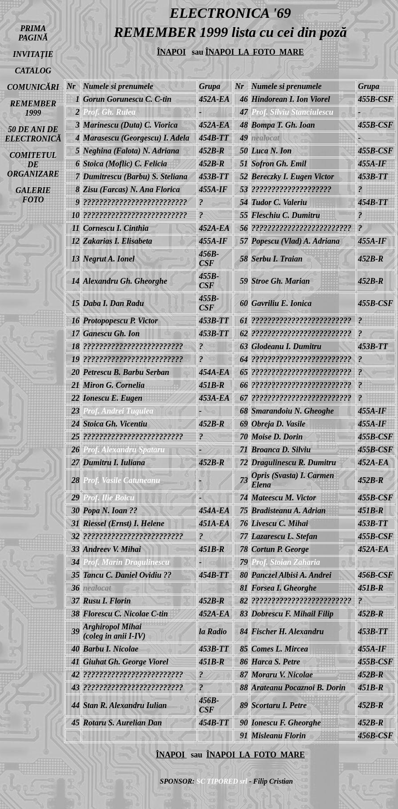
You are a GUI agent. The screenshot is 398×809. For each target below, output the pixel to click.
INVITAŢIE (33, 54)
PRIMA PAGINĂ (33, 33)
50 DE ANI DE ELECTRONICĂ (33, 134)
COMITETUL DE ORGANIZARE (33, 164)
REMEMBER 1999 (33, 108)
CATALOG (33, 70)
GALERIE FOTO (33, 195)
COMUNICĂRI (33, 87)
